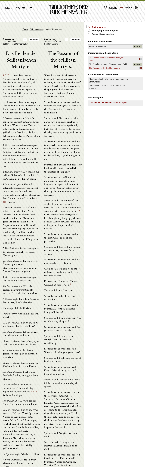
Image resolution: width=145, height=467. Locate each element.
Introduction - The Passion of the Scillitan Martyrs (123, 103)
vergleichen (137, 47)
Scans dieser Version (127, 34)
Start (8, 7)
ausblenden (46, 41)
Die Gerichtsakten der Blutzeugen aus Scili (122, 72)
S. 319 (9, 331)
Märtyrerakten (49, 30)
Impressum (115, 459)
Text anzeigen (123, 27)
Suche (111, 7)
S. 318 (38, 168)
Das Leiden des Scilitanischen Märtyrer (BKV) (120, 63)
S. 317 (5, 70)
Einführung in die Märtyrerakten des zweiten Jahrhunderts (122, 94)
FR (130, 7)
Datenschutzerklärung (120, 461)
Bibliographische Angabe (129, 31)
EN (126, 7)
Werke (20, 7)
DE (122, 7)
